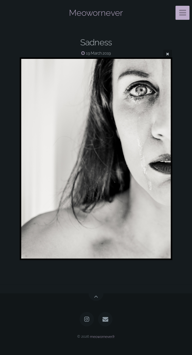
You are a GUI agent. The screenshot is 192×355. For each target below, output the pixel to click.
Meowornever (96, 13)
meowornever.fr (102, 336)
